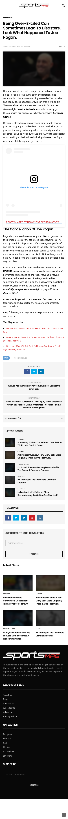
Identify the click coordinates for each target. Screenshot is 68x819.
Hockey (6, 753)
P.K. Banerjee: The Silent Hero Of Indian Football (38, 483)
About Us (7, 700)
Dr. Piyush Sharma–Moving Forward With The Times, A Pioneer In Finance (39, 470)
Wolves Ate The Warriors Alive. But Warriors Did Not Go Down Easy (34, 387)
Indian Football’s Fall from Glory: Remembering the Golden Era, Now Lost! (39, 495)
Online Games (23, 464)
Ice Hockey (8, 757)
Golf (5, 748)
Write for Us (9, 713)
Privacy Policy (10, 722)
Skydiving (7, 761)
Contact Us (8, 709)
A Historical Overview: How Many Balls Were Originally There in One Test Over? (39, 457)
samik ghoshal (9, 46)
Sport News (8, 18)
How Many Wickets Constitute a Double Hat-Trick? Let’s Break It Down (39, 444)
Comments (13, 418)
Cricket (21, 439)
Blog (5, 705)
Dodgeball (8, 740)
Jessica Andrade (20, 358)
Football (21, 477)
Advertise (8, 718)
